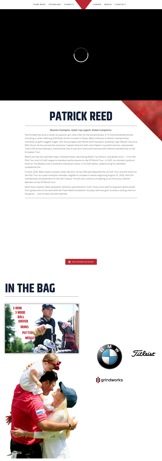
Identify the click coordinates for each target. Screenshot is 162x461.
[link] (39, 4)
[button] (81, 262)
